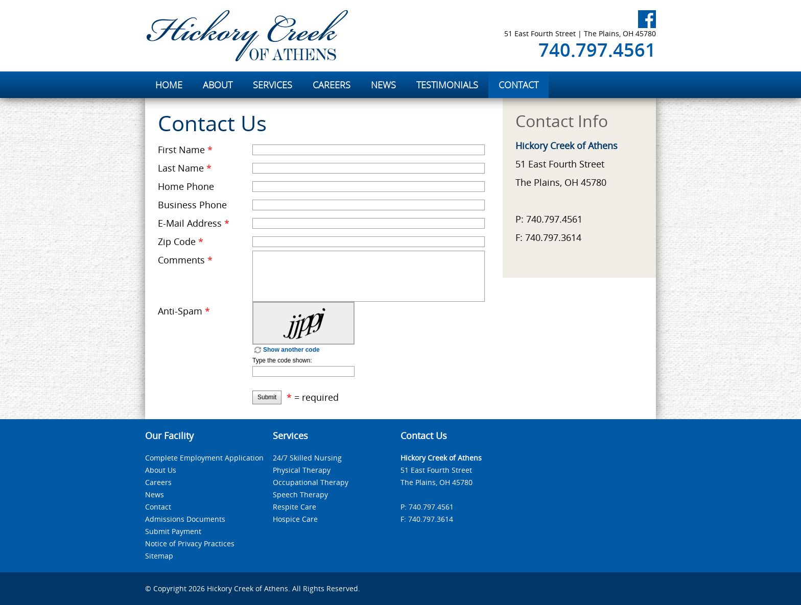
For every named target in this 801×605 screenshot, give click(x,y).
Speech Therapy (300, 494)
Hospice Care (295, 519)
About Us (160, 470)
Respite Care (294, 507)
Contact (158, 507)
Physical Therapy (302, 470)
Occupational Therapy (310, 482)
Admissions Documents (185, 519)
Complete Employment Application (204, 458)
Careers (158, 482)
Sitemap (159, 556)
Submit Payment (173, 531)
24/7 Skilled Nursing (307, 458)
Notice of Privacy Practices (189, 543)
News (154, 494)
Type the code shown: (282, 360)
